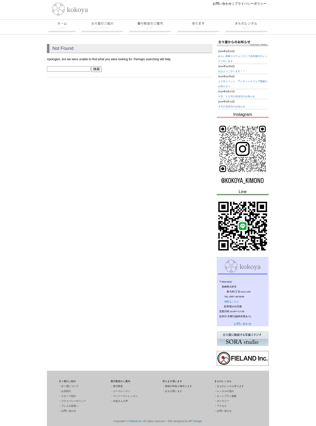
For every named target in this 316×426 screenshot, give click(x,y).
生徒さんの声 (120, 401)
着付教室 (150, 27)
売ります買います (198, 27)
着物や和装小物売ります (178, 386)
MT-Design (195, 421)
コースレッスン (121, 391)
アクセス (222, 406)
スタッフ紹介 (68, 396)
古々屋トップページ (62, 27)
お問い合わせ (222, 3)
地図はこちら (231, 301)
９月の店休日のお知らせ (231, 106)
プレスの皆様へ (70, 406)
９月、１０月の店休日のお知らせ (236, 96)
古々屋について (70, 386)
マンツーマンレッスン (125, 396)
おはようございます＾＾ (231, 71)
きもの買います (173, 391)
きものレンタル (246, 27)
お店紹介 (66, 391)
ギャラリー (223, 401)
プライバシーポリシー (251, 3)
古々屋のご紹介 (102, 27)
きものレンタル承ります (230, 386)
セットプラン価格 (227, 396)
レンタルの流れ (225, 391)
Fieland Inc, (136, 421)
